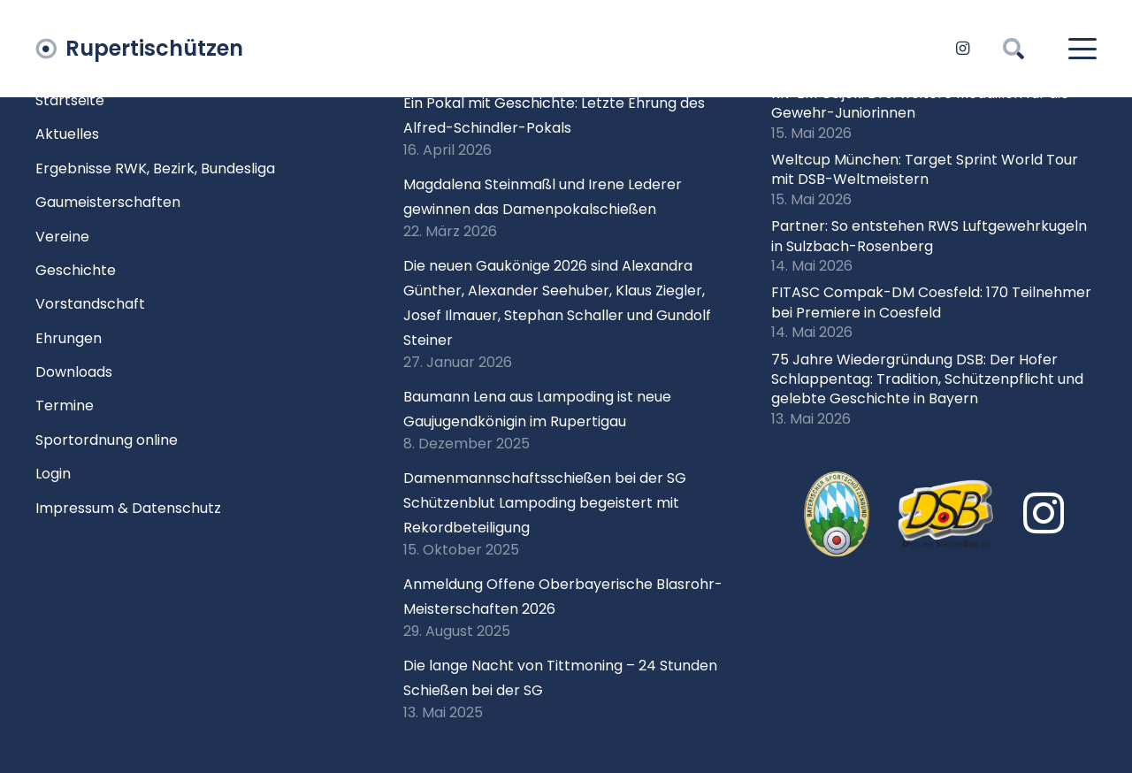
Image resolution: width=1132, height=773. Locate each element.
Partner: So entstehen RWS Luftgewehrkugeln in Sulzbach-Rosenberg (929, 236)
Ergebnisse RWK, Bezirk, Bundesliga (155, 168)
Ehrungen (68, 338)
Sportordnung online (106, 440)
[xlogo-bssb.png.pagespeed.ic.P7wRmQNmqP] (836, 514)
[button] (1013, 49)
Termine (64, 405)
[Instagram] (962, 48)
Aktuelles (67, 134)
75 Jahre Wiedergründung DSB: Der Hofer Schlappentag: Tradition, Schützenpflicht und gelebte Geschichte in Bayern (927, 379)
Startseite (69, 100)
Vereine (62, 236)
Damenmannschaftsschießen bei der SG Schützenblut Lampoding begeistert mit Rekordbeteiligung (544, 503)
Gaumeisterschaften (107, 202)
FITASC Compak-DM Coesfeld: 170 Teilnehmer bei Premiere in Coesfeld (931, 302)
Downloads (73, 372)
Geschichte (75, 270)
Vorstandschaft (90, 304)
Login (53, 473)
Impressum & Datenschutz (128, 508)
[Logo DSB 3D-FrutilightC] (946, 513)
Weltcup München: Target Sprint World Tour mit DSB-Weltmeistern (924, 169)
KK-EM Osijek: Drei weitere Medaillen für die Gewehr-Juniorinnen (920, 103)
